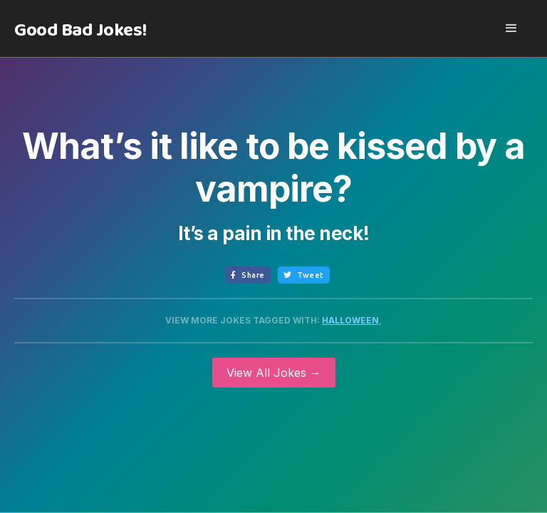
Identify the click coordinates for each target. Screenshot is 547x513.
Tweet (303, 275)
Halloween (350, 320)
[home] (80, 30)
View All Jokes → (273, 373)
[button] (511, 28)
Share (248, 275)
